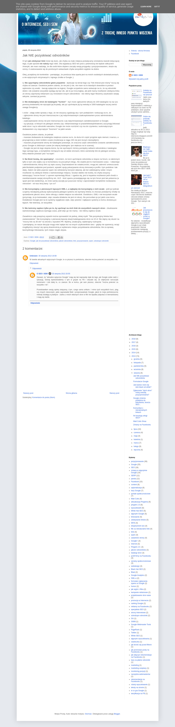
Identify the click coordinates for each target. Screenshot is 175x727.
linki (74, 241)
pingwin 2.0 (135, 505)
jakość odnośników (65, 241)
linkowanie (135, 517)
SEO (133, 467)
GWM (133, 622)
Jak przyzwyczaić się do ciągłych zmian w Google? (147, 213)
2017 (134, 342)
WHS (133, 523)
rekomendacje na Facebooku (138, 680)
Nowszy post (28, 393)
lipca (136, 429)
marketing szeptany (138, 668)
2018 (134, 339)
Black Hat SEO (137, 569)
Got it (157, 7)
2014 (134, 353)
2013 (134, 356)
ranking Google (137, 603)
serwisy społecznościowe (141, 561)
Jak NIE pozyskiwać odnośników (141, 377)
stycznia (137, 450)
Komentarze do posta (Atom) (43, 397)
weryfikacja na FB (138, 693)
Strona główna (71, 393)
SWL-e (134, 578)
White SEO (135, 636)
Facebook (135, 54)
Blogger (117, 714)
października (139, 366)
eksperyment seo (138, 526)
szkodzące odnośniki (101, 241)
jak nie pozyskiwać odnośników (47, 241)
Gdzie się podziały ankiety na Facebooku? (147, 120)
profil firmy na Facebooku (141, 556)
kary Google (136, 491)
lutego (136, 446)
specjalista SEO (137, 609)
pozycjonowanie (82, 241)
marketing (135, 665)
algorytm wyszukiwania (140, 639)
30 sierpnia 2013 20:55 (61, 274)
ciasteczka (135, 642)
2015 (134, 349)
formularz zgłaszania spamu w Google (139, 582)
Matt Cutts (135, 499)
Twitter (133, 633)
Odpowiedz (34, 263)
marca (136, 443)
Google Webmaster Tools (141, 624)
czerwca (137, 432)
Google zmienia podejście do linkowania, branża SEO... (141, 401)
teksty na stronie (137, 687)
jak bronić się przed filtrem (141, 645)
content (134, 485)
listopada (137, 363)
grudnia (137, 359)
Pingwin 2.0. (136, 547)
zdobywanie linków (138, 520)
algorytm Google (137, 514)
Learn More (145, 7)
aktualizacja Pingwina (139, 502)
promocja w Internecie (139, 600)
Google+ (134, 541)
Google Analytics (137, 575)
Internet (134, 544)
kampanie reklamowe (139, 592)
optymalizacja (136, 488)
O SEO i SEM (42, 274)
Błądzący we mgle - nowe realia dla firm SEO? (147, 151)
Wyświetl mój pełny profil (138, 79)
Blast (133, 572)
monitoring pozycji (138, 671)
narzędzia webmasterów (140, 674)
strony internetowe (138, 613)
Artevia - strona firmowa (140, 51)
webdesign (135, 566)
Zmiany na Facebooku (142, 425)
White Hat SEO (137, 511)
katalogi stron (136, 553)
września (137, 369)
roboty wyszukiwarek (139, 684)
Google (32, 241)
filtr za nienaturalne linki (140, 529)
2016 (134, 346)
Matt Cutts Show (139, 421)
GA (132, 618)
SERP (133, 476)
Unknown (34, 256)
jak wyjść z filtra (137, 589)
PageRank (135, 630)
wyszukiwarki (136, 508)
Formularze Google (140, 381)
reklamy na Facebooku (140, 606)
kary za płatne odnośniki (140, 660)
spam (91, 241)
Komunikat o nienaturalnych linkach (140, 410)
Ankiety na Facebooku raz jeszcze (147, 92)
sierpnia (137, 373)
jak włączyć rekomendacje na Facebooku (141, 656)
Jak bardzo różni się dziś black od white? (142, 386)
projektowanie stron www (141, 595)
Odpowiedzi (37, 269)
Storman (88, 714)
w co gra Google (137, 691)
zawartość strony (137, 538)
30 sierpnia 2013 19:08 (48, 256)
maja (136, 436)
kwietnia (137, 439)
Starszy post (114, 393)
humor (133, 586)
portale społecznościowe (140, 494)
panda (133, 479)
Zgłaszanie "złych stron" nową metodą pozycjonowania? (142, 392)
